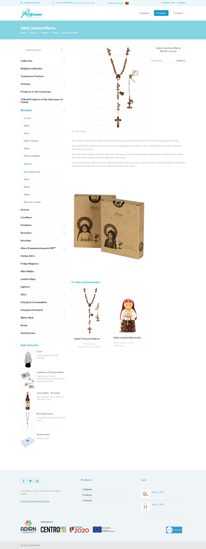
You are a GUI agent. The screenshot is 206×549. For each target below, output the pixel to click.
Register (181, 3)
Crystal (27, 118)
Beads (27, 187)
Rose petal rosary (32, 172)
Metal (26, 125)
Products (161, 13)
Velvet (27, 194)
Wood (55, 33)
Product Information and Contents (35, 501)
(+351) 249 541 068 (62, 3)
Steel (26, 179)
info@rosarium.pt (30, 3)
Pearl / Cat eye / (31, 141)
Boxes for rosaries (32, 202)
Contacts (178, 13)
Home (23, 33)
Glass (26, 133)
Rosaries (45, 33)
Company (144, 13)
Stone (26, 148)
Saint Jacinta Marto (70, 33)
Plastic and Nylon (32, 156)
